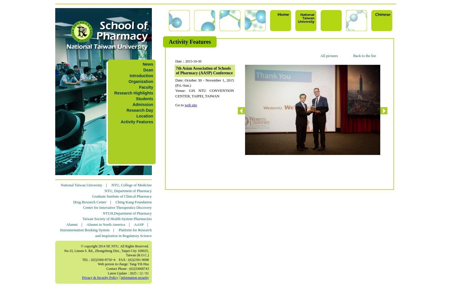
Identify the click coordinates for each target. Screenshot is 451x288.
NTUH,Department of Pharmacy (127, 213)
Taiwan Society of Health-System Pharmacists (117, 219)
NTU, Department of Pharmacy (128, 191)
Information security (135, 278)
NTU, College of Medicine (131, 185)
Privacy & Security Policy (100, 278)
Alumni (72, 224)
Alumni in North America (106, 224)
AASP (139, 224)
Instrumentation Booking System (85, 230)
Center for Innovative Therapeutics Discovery (117, 207)
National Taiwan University (81, 185)
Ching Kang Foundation (134, 202)
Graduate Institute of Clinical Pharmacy (122, 196)
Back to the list (364, 56)
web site (191, 105)
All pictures (329, 56)
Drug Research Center (89, 202)
